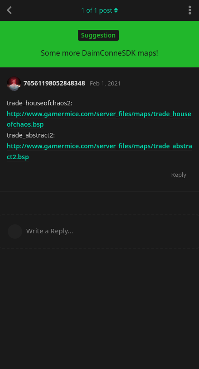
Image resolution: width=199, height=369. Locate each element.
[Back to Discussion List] (9, 10)
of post (99, 10)
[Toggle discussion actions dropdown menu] (190, 10)
